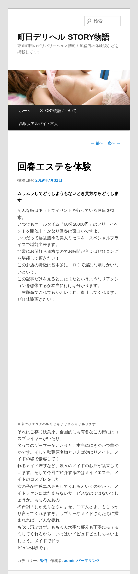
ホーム (25, 110)
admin (69, 561)
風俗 (43, 561)
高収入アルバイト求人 (38, 123)
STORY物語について (58, 110)
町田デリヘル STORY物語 (63, 37)
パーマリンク (88, 561)
